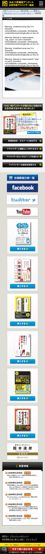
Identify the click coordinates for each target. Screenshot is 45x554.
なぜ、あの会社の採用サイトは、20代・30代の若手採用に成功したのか (22, 519)
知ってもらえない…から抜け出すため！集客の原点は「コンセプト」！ (22, 497)
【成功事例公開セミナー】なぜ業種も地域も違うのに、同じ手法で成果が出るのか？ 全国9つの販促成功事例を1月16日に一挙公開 (22, 508)
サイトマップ (31, 539)
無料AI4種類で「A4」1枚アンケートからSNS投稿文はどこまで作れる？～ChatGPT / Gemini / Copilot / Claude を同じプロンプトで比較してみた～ (22, 486)
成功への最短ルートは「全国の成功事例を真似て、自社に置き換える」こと (22, 476)
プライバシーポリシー (19, 536)
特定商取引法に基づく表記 (13, 539)
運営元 (5, 536)
